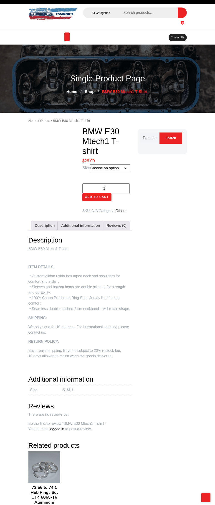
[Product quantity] (106, 188)
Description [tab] (45, 226)
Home (71, 92)
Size (86, 168)
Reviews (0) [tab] (116, 226)
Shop (90, 92)
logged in (56, 429)
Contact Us (177, 37)
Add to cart (97, 197)
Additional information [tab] (80, 226)
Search (182, 13)
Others (45, 120)
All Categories (102, 13)
